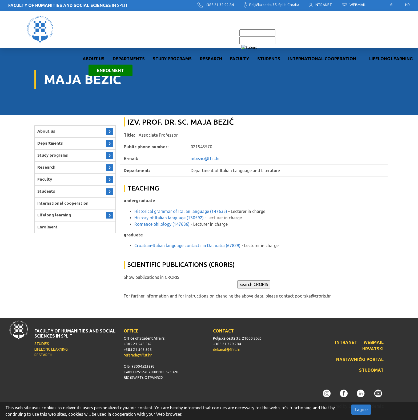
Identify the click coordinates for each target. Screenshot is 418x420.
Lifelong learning (391, 35)
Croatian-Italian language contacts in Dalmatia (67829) (187, 245)
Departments (129, 35)
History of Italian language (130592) (169, 217)
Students (268, 35)
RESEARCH (43, 355)
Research (211, 35)
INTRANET (320, 5)
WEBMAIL (354, 5)
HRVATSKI (373, 348)
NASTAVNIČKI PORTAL (360, 359)
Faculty (239, 35)
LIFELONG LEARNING (51, 349)
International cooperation (322, 35)
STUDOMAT (371, 370)
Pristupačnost (378, 5)
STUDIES (41, 344)
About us (93, 35)
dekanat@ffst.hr (226, 349)
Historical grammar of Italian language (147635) (180, 211)
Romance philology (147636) (162, 224)
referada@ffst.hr (138, 355)
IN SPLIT (68, 5)
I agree (361, 409)
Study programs (172, 35)
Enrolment (110, 47)
